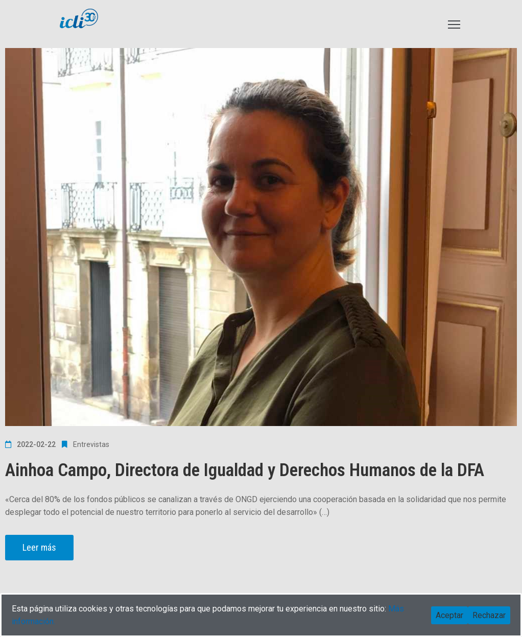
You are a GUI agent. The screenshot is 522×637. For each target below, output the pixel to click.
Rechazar (489, 615)
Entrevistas (91, 444)
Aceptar (449, 615)
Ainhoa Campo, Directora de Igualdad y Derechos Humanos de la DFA (244, 470)
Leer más (39, 547)
